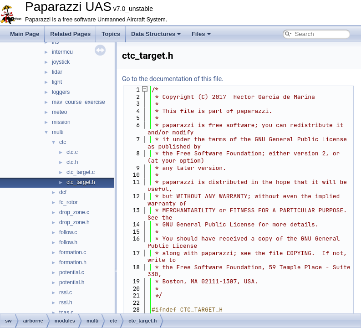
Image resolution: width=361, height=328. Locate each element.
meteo (59, 112)
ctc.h (72, 162)
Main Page (24, 34)
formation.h (72, 262)
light (57, 82)
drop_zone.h (74, 222)
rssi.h (65, 302)
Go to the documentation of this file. (173, 78)
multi (57, 132)
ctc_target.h (80, 182)
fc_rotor (68, 202)
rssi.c (65, 292)
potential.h (71, 282)
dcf (62, 192)
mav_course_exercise (78, 102)
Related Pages (70, 34)
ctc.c (72, 152)
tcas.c (66, 312)
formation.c (72, 252)
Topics (111, 34)
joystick (61, 62)
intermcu (62, 52)
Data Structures (156, 34)
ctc (62, 142)
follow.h (68, 242)
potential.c (71, 272)
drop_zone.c (74, 212)
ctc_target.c (80, 172)
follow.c (68, 232)
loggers (61, 92)
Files (201, 34)
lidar (57, 72)
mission (61, 122)
